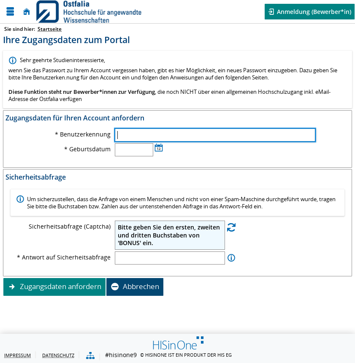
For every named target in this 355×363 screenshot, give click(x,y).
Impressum (17, 355)
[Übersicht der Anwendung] (90, 356)
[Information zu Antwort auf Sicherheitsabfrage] (231, 258)
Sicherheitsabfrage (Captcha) (70, 226)
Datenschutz (58, 355)
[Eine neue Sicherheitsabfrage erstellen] (231, 227)
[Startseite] (26, 11)
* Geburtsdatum (87, 149)
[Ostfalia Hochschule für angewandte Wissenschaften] (89, 11)
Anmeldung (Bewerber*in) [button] (313, 12)
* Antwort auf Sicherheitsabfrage (64, 257)
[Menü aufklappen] (10, 11)
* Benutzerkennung (83, 134)
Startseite (50, 29)
